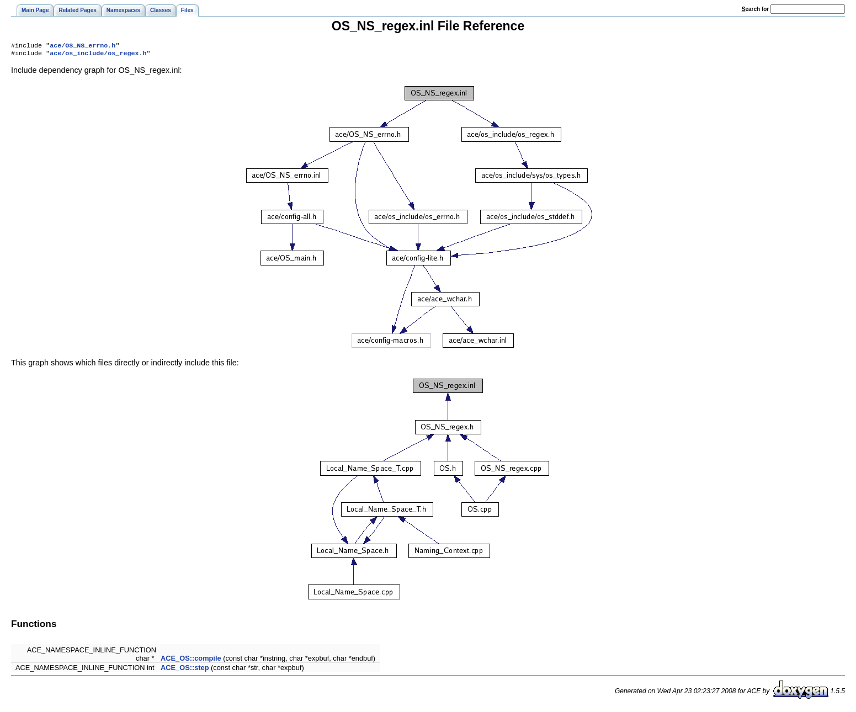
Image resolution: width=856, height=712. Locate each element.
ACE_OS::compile (191, 660)
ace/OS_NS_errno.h (82, 46)
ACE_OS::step (185, 670)
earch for (755, 9)
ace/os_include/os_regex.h (98, 55)
